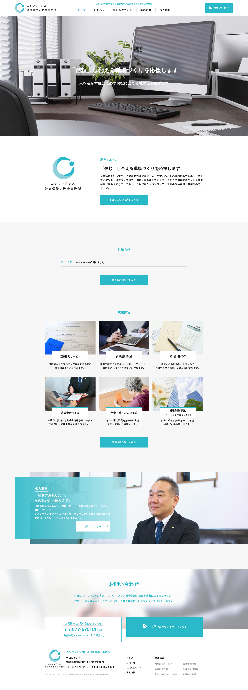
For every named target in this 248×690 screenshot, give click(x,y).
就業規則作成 (189, 664)
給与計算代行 (161, 669)
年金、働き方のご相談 (166, 674)
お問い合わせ (219, 8)
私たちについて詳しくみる (124, 199)
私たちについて (122, 10)
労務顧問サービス (164, 664)
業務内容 (146, 10)
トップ (82, 10)
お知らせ (99, 10)
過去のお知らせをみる (124, 280)
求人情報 (165, 10)
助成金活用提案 (190, 669)
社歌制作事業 (189, 674)
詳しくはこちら (93, 526)
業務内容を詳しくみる (124, 442)
